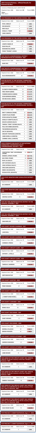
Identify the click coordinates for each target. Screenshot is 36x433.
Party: (3, 13)
